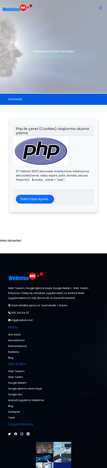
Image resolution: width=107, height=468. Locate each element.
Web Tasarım (16, 371)
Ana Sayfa (15, 99)
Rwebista (13, 352)
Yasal (11, 417)
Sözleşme (14, 412)
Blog (10, 357)
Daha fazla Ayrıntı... (35, 199)
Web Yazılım (15, 377)
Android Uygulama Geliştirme (26, 400)
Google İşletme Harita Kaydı (25, 388)
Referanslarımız (17, 346)
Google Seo (15, 394)
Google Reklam (17, 383)
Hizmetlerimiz (16, 340)
